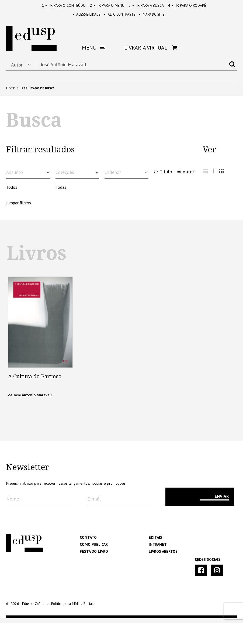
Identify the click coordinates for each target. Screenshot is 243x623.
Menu (107, 5)
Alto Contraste (120, 16)
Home (10, 90)
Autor (188, 174)
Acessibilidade (83, 16)
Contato (88, 542)
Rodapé (187, 5)
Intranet (158, 549)
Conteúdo (64, 5)
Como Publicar (94, 549)
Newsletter (27, 472)
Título (165, 174)
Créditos (41, 608)
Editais (155, 542)
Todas (60, 192)
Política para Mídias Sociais (72, 608)
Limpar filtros (18, 207)
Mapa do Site (155, 16)
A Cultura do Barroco (34, 381)
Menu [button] (93, 49)
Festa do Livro (94, 556)
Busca (146, 5)
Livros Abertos (163, 556)
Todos (11, 192)
